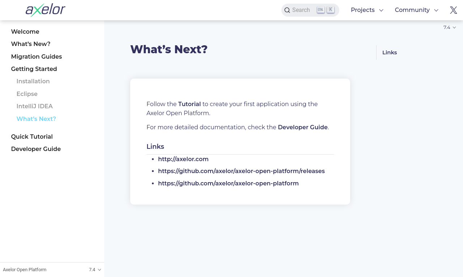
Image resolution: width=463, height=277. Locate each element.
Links (389, 52)
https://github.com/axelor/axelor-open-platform (228, 183)
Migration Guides (36, 56)
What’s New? (30, 44)
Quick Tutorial (32, 136)
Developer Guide (36, 149)
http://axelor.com (183, 159)
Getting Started (34, 69)
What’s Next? (36, 119)
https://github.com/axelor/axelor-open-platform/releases (241, 171)
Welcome (25, 31)
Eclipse (27, 94)
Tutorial (189, 104)
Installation (33, 81)
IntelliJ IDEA (35, 106)
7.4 (446, 27)
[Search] (310, 10)
